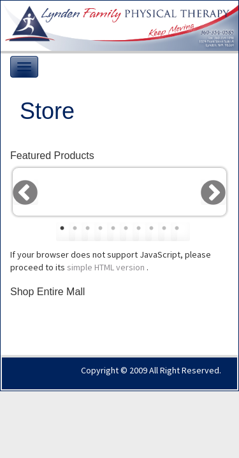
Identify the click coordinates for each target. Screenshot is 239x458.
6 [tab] (129, 231)
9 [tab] (167, 231)
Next (213, 192)
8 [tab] (154, 231)
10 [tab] (180, 231)
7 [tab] (142, 231)
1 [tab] (65, 231)
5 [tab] (116, 231)
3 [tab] (91, 231)
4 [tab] (103, 231)
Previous (25, 192)
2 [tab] (78, 231)
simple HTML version (107, 267)
